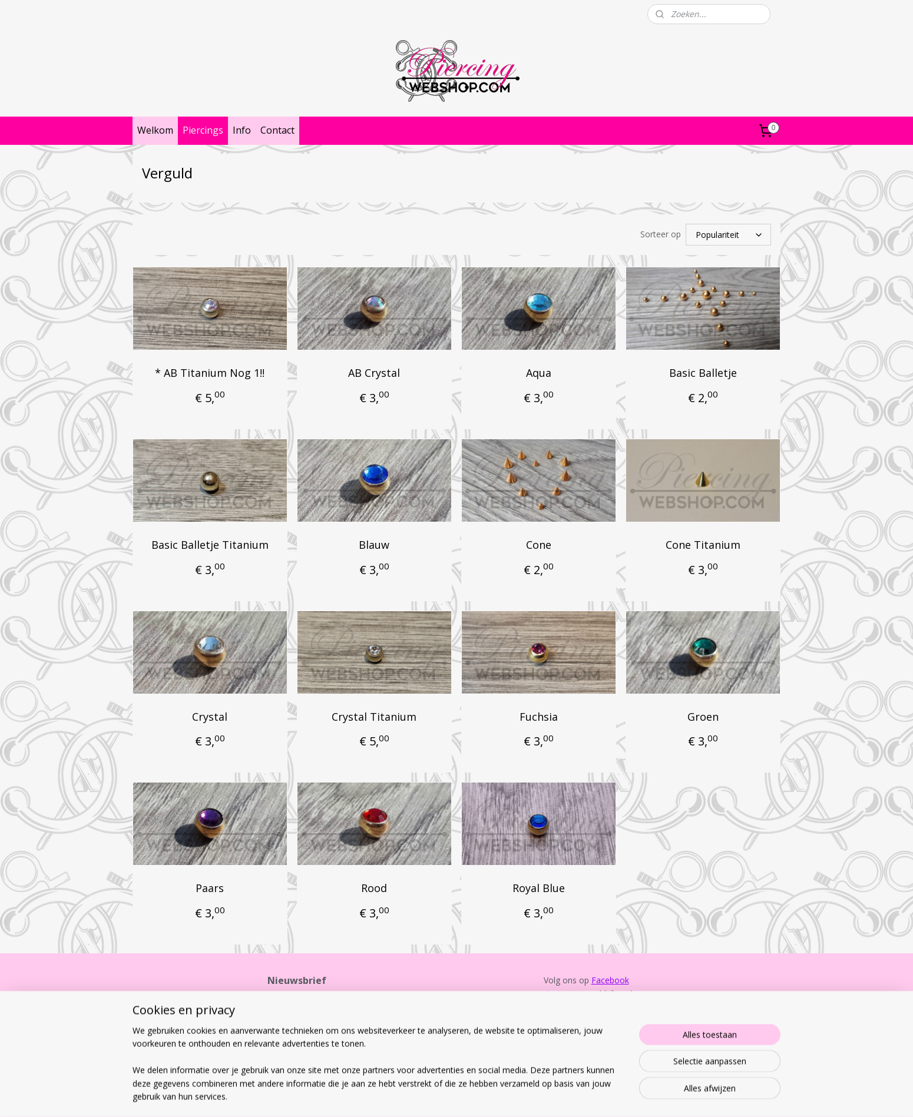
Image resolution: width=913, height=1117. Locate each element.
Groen (703, 717)
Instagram (566, 993)
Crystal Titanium (374, 717)
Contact (277, 130)
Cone (538, 545)
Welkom (155, 130)
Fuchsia (539, 717)
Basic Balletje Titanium (210, 545)
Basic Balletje (703, 373)
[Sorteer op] (728, 234)
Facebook (610, 980)
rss (443, 1095)
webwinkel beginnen (489, 1095)
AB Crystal (374, 373)
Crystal (209, 717)
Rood (374, 888)
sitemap (419, 1095)
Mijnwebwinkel (592, 1095)
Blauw (374, 545)
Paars (210, 888)
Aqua (538, 373)
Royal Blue (538, 888)
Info (242, 130)
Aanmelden (298, 1043)
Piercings (203, 130)
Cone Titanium (703, 545)
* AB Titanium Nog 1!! (209, 373)
